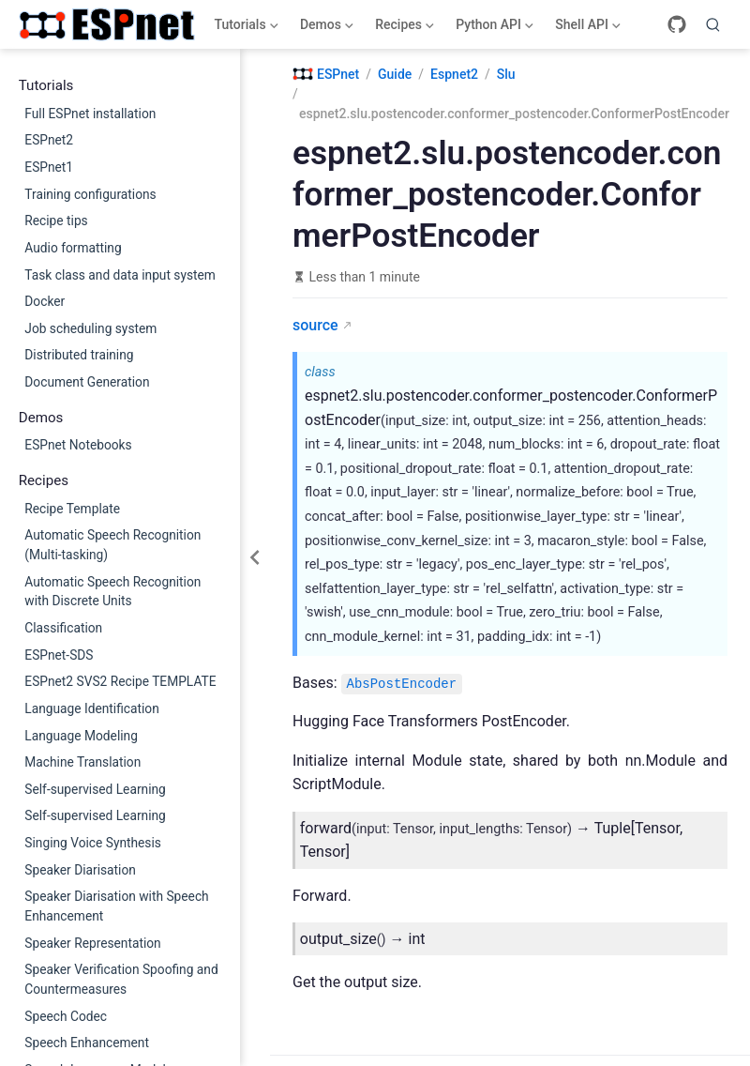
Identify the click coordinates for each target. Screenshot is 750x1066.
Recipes (403, 28)
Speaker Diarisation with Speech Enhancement (116, 906)
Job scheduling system (90, 328)
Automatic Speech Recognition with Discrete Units (112, 591)
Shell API (586, 28)
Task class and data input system (120, 274)
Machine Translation (82, 761)
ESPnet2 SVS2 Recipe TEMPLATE (120, 681)
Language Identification (91, 708)
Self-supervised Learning (95, 789)
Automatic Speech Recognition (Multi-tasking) (112, 544)
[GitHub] (677, 24)
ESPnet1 (48, 167)
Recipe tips (55, 220)
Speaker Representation (92, 943)
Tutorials (244, 28)
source (315, 325)
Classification (63, 627)
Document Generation (86, 381)
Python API (493, 28)
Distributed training (78, 354)
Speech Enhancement (86, 1042)
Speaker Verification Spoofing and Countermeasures (121, 979)
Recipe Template (72, 508)
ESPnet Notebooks (77, 444)
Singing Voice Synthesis (92, 842)
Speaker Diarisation (80, 869)
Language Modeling (81, 735)
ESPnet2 (48, 139)
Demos (324, 28)
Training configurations (90, 194)
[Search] (713, 24)
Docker (44, 301)
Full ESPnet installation (90, 113)
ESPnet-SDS (58, 654)
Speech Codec (65, 1016)
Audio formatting (72, 247)
